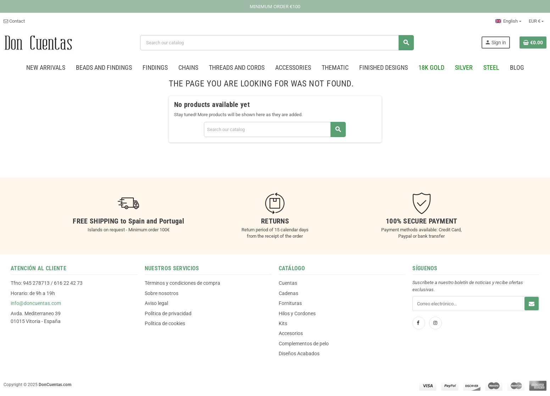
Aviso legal (156, 303)
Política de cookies (165, 323)
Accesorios (291, 333)
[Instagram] (435, 323)
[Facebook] (418, 323)
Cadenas (288, 293)
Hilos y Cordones (297, 313)
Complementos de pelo (304, 343)
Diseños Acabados (299, 353)
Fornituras (290, 303)
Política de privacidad (168, 313)
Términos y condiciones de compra (182, 283)
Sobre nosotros (161, 293)
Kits (283, 323)
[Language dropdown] (508, 21)
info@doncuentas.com (36, 303)
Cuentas (288, 283)
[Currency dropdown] (536, 21)
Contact (14, 21)
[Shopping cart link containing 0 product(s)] (533, 42)
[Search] (276, 42)
